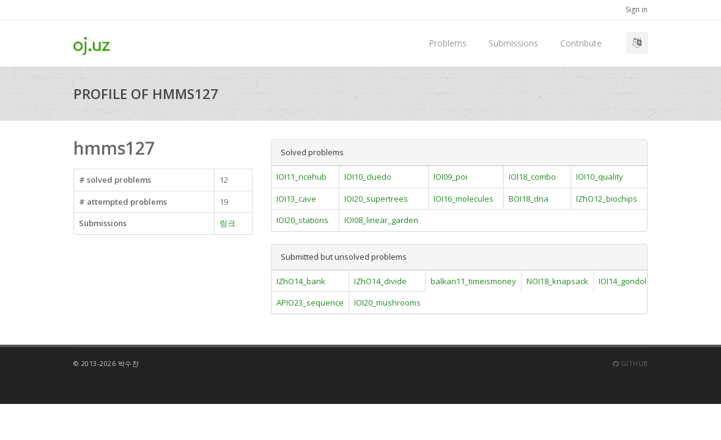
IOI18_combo (532, 176)
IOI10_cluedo (367, 176)
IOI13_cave (296, 198)
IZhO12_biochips (606, 198)
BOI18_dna (529, 198)
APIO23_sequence (310, 302)
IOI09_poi (450, 176)
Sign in (637, 9)
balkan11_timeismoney (473, 281)
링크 (227, 223)
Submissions (513, 43)
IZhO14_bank (300, 281)
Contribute (581, 43)
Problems (448, 43)
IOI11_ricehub (301, 176)
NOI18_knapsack (557, 281)
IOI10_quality (599, 176)
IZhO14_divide (380, 281)
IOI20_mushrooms (387, 302)
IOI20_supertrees (376, 198)
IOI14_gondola (625, 281)
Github (630, 363)
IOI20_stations (302, 220)
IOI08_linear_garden (381, 220)
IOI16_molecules (464, 198)
